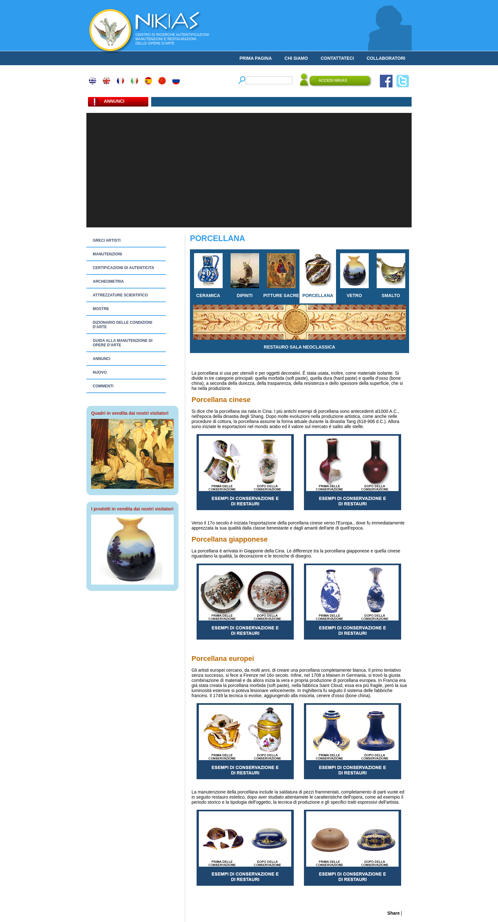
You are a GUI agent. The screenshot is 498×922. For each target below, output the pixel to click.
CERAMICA (208, 275)
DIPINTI (245, 275)
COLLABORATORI (386, 58)
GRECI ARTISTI (107, 240)
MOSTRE (101, 309)
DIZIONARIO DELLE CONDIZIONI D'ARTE (122, 324)
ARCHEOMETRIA (108, 281)
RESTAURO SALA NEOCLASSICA (299, 327)
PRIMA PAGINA (255, 58)
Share (393, 913)
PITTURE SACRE (281, 275)
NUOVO (100, 372)
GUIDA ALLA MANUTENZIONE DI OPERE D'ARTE (122, 342)
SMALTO (391, 275)
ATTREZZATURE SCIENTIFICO (120, 295)
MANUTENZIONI (107, 254)
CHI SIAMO (296, 58)
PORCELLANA (317, 275)
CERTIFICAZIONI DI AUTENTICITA (123, 268)
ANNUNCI (101, 359)
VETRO (354, 275)
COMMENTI (103, 386)
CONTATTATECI (337, 58)
